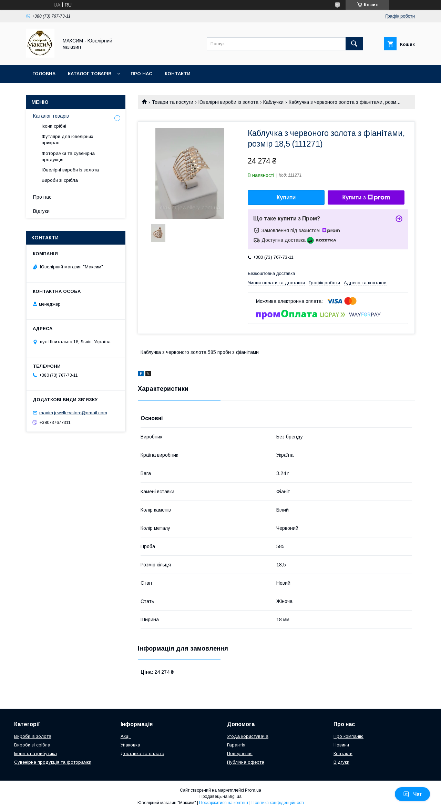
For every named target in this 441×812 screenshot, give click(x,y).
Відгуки (41, 211)
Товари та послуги (172, 102)
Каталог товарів (89, 73)
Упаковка (130, 744)
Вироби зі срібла (60, 180)
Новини (341, 744)
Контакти (178, 73)
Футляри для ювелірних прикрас (67, 139)
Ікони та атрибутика (35, 753)
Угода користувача (247, 736)
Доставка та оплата (142, 753)
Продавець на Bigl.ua (220, 796)
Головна (43, 73)
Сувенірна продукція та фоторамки (52, 762)
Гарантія (236, 744)
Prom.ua (253, 790)
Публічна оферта (245, 762)
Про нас (141, 73)
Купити (286, 197)
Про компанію (348, 736)
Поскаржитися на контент (223, 802)
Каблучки (273, 102)
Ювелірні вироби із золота (228, 102)
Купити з (366, 198)
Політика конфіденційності (278, 802)
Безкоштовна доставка (271, 273)
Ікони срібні (54, 126)
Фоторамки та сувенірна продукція (68, 156)
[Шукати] (354, 43)
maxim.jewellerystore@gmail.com (73, 412)
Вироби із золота (32, 736)
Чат (412, 794)
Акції (126, 736)
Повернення (240, 753)
